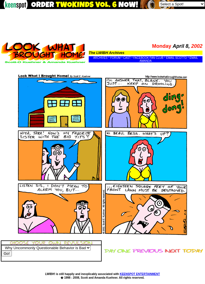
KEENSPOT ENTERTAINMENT (140, 274)
